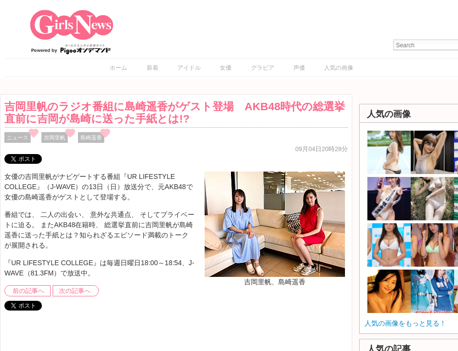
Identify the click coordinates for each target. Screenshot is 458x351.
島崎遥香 (91, 137)
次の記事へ (75, 291)
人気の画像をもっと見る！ (405, 323)
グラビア (262, 67)
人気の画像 (338, 67)
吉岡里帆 (54, 137)
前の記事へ (28, 291)
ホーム (118, 67)
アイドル (189, 67)
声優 (299, 67)
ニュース (17, 137)
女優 (225, 67)
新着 (152, 67)
